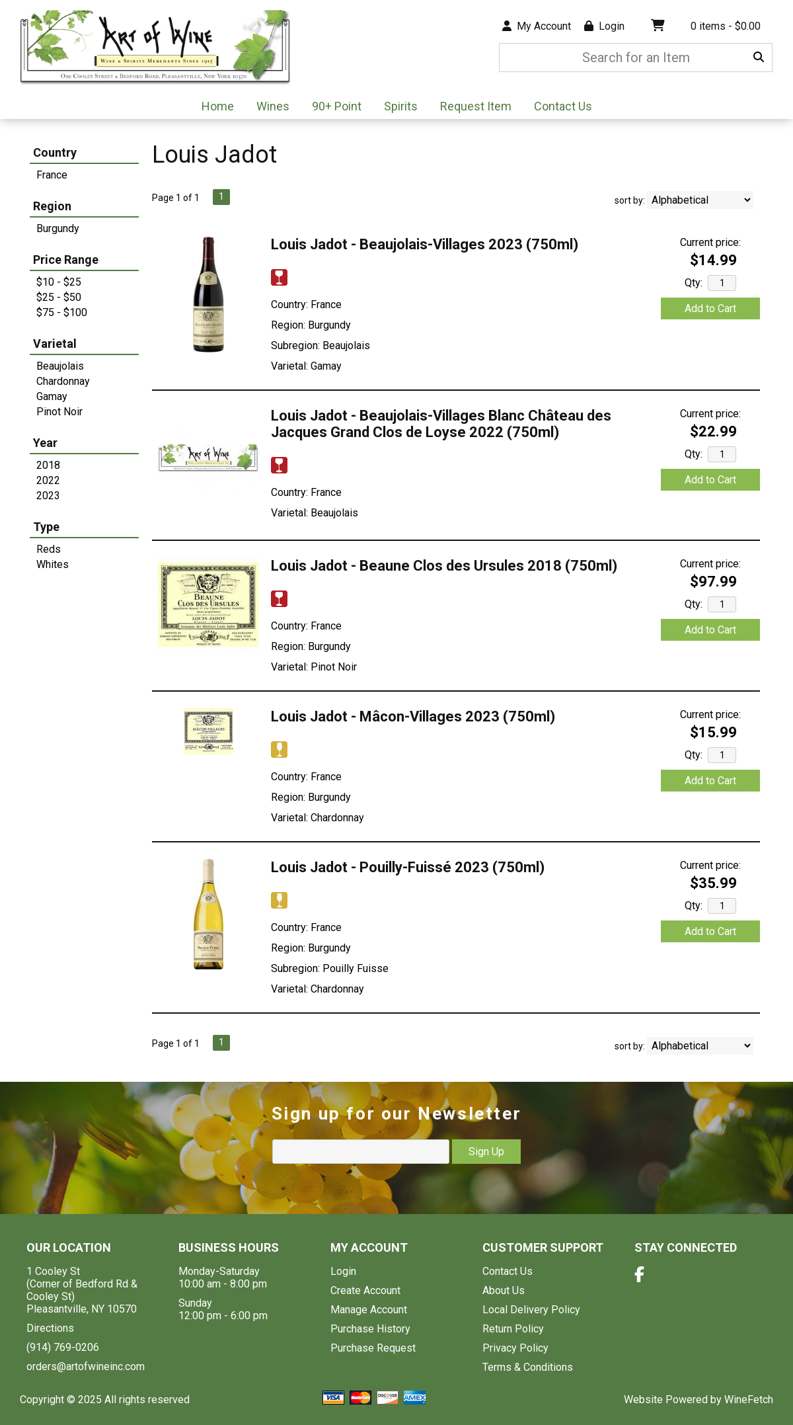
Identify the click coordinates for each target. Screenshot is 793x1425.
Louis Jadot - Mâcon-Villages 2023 (413, 716)
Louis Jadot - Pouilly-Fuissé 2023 (408, 867)
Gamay (51, 396)
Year (45, 443)
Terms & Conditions (527, 1367)
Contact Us (563, 106)
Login (604, 26)
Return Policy (513, 1329)
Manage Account (368, 1309)
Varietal (55, 343)
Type (46, 527)
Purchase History (370, 1329)
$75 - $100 (61, 312)
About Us (503, 1290)
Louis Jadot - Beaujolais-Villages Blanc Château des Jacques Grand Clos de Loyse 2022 (441, 423)
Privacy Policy (515, 1348)
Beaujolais (60, 366)
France (51, 175)
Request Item (475, 106)
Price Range (65, 259)
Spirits (396, 107)
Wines (268, 107)
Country (55, 152)
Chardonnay (63, 381)
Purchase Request (373, 1348)
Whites (52, 564)
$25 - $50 (58, 297)
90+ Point (336, 106)
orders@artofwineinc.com (85, 1366)
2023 (48, 495)
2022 (48, 480)
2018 (48, 465)
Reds (48, 549)
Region (52, 206)
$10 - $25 (58, 282)
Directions (50, 1328)
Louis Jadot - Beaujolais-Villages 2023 (424, 244)
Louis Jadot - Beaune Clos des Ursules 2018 (444, 565)
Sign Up (486, 1151)
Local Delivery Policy (531, 1309)
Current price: (710, 242)
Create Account (365, 1290)
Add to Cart (710, 308)
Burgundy (57, 228)
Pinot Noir (59, 411)
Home (218, 106)
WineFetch (748, 1399)
